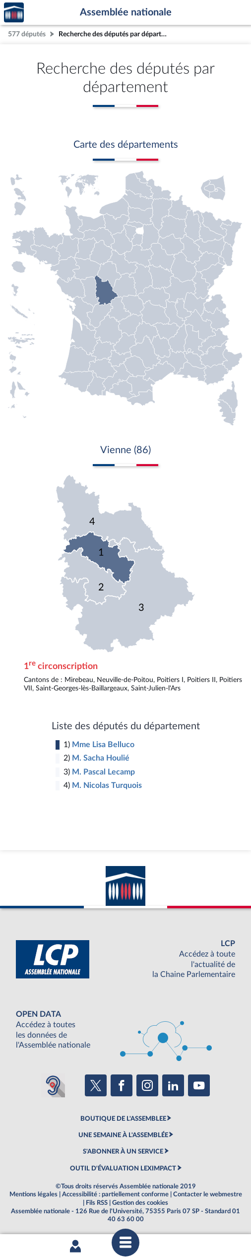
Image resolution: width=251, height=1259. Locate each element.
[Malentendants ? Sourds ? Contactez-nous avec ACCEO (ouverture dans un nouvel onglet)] (53, 1085)
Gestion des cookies (140, 1203)
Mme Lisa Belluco (103, 745)
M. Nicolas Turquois (107, 785)
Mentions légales (33, 1194)
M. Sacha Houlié (100, 758)
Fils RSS (97, 1203)
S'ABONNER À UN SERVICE (123, 1152)
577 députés (27, 34)
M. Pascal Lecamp (103, 772)
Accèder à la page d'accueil (14, 12)
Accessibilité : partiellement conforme (115, 1194)
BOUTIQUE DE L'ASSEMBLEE (123, 1119)
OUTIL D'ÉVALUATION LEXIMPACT (123, 1168)
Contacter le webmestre (207, 1194)
